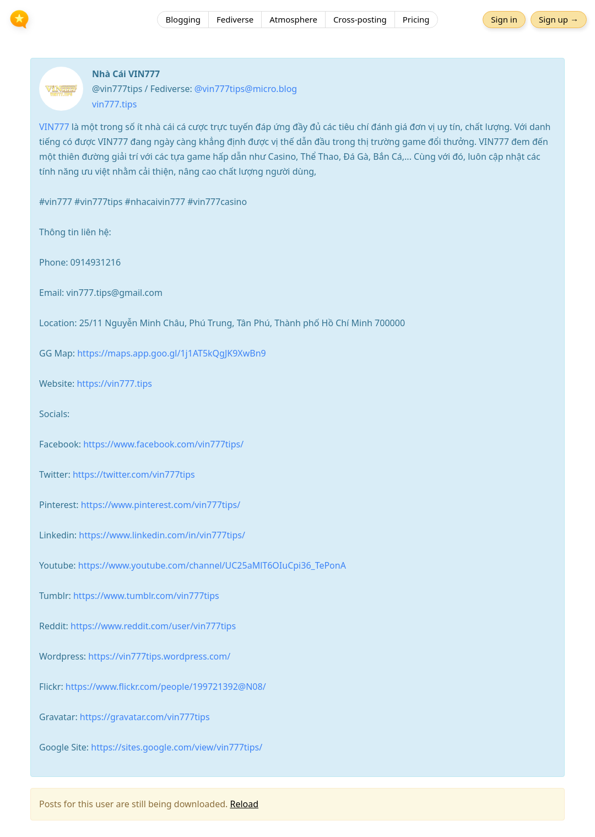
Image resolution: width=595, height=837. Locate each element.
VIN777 (54, 127)
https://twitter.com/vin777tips (134, 474)
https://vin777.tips (114, 383)
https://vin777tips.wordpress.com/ (159, 656)
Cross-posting (360, 19)
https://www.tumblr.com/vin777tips (146, 596)
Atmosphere (293, 19)
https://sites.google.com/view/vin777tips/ (176, 747)
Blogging (183, 19)
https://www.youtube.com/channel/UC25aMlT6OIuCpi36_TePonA (212, 565)
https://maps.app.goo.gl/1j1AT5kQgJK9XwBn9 (171, 353)
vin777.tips (114, 104)
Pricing (416, 19)
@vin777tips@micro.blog (245, 89)
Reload (244, 804)
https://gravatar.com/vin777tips (145, 717)
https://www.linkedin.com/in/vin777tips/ (162, 535)
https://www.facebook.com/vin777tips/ (163, 444)
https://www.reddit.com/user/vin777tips (153, 626)
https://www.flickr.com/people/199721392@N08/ (166, 687)
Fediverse (235, 19)
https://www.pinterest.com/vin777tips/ (160, 505)
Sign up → (558, 19)
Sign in (504, 19)
